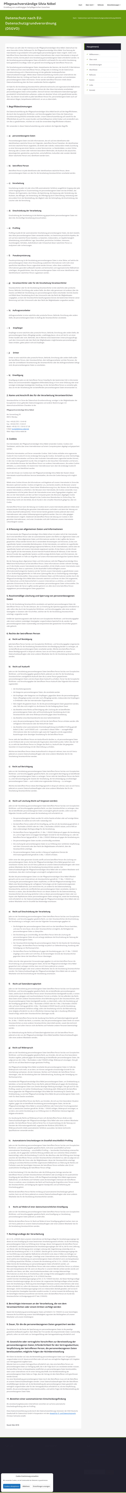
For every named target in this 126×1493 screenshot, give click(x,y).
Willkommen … (94, 54)
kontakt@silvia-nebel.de (20, 429)
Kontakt (92, 90)
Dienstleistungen (113, 5)
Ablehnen (26, 1486)
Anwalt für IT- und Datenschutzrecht (63, 1413)
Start (80, 5)
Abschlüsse (93, 69)
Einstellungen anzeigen (41, 1486)
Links (91, 85)
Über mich (89, 5)
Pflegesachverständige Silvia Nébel (30, 4)
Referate (101, 5)
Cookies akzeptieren (11, 1486)
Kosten (91, 80)
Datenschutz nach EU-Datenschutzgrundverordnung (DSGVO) (98, 18)
